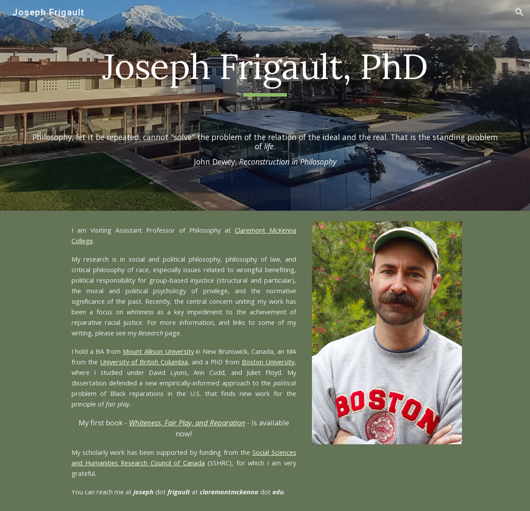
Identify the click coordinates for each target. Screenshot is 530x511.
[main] (265, 70)
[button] (519, 12)
